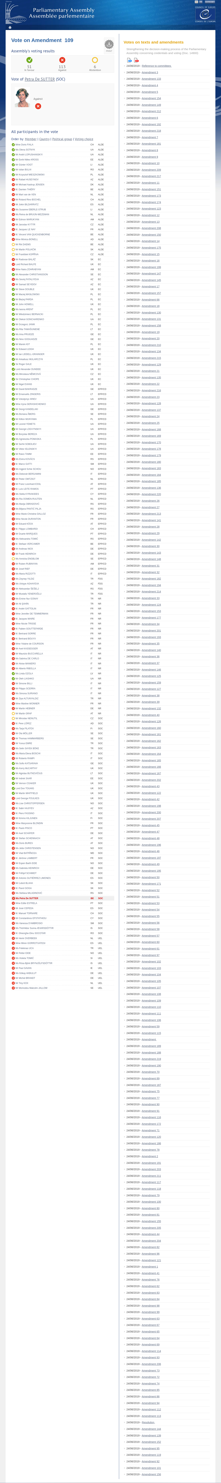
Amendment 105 (151, 981)
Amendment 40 (151, 715)
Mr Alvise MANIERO (26, 663)
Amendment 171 (151, 883)
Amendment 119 (151, 1454)
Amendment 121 (151, 1260)
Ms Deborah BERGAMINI (28, 474)
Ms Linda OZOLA (24, 673)
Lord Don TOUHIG (25, 788)
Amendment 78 (151, 1149)
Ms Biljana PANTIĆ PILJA (28, 509)
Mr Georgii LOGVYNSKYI (28, 429)
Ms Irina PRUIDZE (25, 334)
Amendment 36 (151, 656)
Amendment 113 (151, 1416)
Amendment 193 (151, 637)
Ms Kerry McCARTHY (26, 768)
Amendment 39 (151, 701)
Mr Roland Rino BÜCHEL (28, 199)
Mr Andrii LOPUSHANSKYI (29, 154)
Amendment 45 (151, 825)
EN (196, 2)
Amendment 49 (151, 864)
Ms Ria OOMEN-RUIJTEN (29, 499)
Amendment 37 (151, 663)
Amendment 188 (151, 1052)
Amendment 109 (151, 1000)
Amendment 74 (151, 1383)
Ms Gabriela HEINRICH (27, 868)
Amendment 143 (151, 552)
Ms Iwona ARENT (24, 309)
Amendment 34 (151, 624)
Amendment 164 (151, 753)
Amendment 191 (151, 1162)
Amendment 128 (151, 403)
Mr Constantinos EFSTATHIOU (31, 918)
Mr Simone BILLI (24, 683)
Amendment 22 (151, 383)
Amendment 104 (151, 974)
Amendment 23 (151, 397)
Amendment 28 (151, 526)
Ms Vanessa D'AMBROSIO (29, 923)
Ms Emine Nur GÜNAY (27, 598)
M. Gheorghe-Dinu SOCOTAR (31, 933)
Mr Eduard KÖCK (24, 524)
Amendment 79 (151, 1195)
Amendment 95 (151, 1448)
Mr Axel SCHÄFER (25, 833)
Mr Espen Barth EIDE (26, 863)
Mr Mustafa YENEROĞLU (28, 594)
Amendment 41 (151, 1273)
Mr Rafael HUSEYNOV (27, 179)
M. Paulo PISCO (24, 828)
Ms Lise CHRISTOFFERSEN (30, 803)
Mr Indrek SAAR (24, 778)
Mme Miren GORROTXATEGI (30, 943)
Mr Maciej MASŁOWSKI (28, 294)
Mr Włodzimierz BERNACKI (29, 314)
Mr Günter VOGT (24, 164)
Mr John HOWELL (25, 304)
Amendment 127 (151, 688)
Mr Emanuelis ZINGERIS (28, 394)
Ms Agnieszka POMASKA (28, 439)
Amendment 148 (151, 559)
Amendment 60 (151, 942)
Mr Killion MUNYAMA (26, 419)
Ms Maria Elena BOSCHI (28, 753)
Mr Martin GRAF (24, 713)
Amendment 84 (151, 1299)
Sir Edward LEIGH (25, 349)
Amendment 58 (151, 929)
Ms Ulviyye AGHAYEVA (27, 583)
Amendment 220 (151, 494)
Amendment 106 (151, 1020)
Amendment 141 (151, 520)
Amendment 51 (151, 896)
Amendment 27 (151, 507)
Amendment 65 (151, 1331)
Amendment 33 (151, 598)
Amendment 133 (151, 78)
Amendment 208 (151, 228)
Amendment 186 (151, 1143)
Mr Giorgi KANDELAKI (27, 409)
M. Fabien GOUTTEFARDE (29, 628)
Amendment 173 (151, 195)
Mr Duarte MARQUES (26, 533)
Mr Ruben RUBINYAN (26, 564)
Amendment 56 (151, 922)
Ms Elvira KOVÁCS (25, 459)
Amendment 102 (151, 961)
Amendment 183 (151, 468)
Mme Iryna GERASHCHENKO (31, 404)
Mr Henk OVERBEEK (26, 938)
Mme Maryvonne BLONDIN (29, 823)
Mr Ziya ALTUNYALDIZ (27, 698)
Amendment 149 (151, 104)
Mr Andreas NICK (24, 548)
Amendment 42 (151, 799)
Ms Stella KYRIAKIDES (27, 494)
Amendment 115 (151, 1033)
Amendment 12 (151, 215)
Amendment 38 (151, 695)
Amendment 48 (151, 838)
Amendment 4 (150, 85)
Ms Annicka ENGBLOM (27, 558)
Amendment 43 (151, 786)
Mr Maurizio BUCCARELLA (29, 653)
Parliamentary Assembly (51, 13)
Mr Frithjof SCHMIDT (26, 873)
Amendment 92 (151, 1461)
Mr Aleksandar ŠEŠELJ (27, 588)
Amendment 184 (151, 474)
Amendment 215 (151, 357)
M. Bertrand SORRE (26, 633)
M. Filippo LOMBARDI (27, 529)
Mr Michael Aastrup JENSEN (30, 184)
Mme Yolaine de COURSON (30, 643)
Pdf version (136, 60)
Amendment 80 (151, 1208)
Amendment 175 (151, 247)
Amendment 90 (151, 1104)
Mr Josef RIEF (23, 569)
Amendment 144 (151, 1428)
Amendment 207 (151, 818)
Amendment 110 (151, 1006)
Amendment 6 (150, 117)
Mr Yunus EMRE (24, 743)
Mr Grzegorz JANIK (25, 324)
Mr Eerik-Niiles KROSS (27, 159)
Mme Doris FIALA (24, 144)
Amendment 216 (151, 390)
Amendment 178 (151, 448)
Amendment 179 (151, 455)
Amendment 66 (151, 299)
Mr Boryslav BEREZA (26, 434)
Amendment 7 (150, 137)
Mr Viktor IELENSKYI (26, 449)
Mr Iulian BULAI (23, 169)
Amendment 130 (151, 312)
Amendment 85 (151, 1389)
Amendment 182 (151, 578)
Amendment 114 (151, 1351)
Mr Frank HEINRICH (26, 554)
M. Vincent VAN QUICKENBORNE (33, 234)
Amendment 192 (151, 124)
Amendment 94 (151, 1403)
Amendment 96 (151, 1253)
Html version (129, 60)
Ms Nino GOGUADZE (26, 339)
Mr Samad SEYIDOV (26, 284)
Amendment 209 (151, 169)
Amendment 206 (151, 1364)
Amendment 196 (151, 844)
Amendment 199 (151, 267)
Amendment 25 (151, 422)
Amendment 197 (151, 857)
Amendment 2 (150, 1156)
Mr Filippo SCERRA (25, 688)
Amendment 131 (151, 318)
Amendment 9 (150, 156)
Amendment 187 (151, 1085)
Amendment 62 (151, 1286)
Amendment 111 (151, 1013)
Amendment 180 (151, 461)
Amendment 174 (151, 202)
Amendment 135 (151, 377)
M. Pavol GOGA (24, 888)
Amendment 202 (151, 779)
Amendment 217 (151, 176)
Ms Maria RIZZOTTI (26, 573)
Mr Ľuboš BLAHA (24, 883)
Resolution (148, 1422)
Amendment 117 (151, 1182)
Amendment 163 (151, 747)
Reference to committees (157, 65)
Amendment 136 (151, 487)
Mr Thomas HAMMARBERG (30, 738)
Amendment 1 (150, 1266)
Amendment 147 (151, 273)
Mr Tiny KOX (22, 983)
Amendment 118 (151, 1188)
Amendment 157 (151, 293)
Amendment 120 (151, 1136)
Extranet (209, 2)
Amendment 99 (151, 1312)
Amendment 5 (150, 91)
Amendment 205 (151, 1227)
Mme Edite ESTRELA (26, 903)
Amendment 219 (151, 1058)
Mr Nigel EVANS (24, 384)
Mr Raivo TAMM (24, 454)
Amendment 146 (151, 669)
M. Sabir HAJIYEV (25, 808)
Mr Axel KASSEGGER (27, 648)
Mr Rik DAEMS (23, 244)
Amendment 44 (151, 1234)
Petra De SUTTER (40, 79)
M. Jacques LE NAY (26, 229)
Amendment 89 (151, 1078)
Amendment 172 (151, 1123)
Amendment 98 (151, 1305)
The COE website (205, 14)
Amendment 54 (151, 909)
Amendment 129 (151, 364)
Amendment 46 (151, 851)
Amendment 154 (151, 98)
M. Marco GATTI (24, 464)
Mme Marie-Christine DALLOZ (31, 514)
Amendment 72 (151, 1376)
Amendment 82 (151, 1247)
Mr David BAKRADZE (26, 389)
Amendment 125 (151, 676)
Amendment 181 (151, 143)
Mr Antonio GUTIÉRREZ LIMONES (33, 878)
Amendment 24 (151, 416)
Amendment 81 (151, 1214)
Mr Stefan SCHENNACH (28, 838)
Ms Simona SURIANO (27, 693)
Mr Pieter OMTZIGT (25, 479)
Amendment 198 (151, 805)
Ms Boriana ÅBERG (25, 414)
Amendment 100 (151, 1201)
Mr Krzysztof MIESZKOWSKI (30, 174)
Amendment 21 (151, 370)
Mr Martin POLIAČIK (26, 249)
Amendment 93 (151, 1357)
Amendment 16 (151, 260)
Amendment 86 (151, 1396)
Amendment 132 (151, 708)
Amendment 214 (151, 591)
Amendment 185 (151, 481)
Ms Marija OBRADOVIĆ (27, 504)
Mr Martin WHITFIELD (27, 793)
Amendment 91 (151, 1110)
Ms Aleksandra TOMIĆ (27, 539)
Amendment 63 (151, 1318)
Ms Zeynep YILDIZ (25, 579)
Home (10, 27)
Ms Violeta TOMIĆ (25, 958)
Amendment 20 (151, 338)
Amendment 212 (151, 111)
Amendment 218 (151, 130)
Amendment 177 (151, 617)
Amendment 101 (151, 1467)
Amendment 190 (151, 1065)
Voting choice (84, 139)
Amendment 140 (151, 650)
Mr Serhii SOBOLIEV (26, 444)
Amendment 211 (151, 1175)
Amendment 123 (151, 208)
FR (201, 2)
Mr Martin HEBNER (25, 708)
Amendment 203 (151, 1169)
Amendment (149, 1039)
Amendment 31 (151, 565)
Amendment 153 (151, 611)
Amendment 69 (151, 1344)
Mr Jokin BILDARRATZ (27, 204)
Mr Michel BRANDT (25, 978)
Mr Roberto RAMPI (25, 758)
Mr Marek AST (23, 344)
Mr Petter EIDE (23, 953)
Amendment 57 (151, 935)
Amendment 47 (151, 831)
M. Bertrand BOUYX (26, 638)
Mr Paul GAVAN (23, 968)
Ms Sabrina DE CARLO (27, 658)
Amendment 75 (151, 1091)
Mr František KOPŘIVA (27, 254)
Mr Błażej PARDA (24, 299)
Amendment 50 (151, 877)
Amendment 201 (151, 630)
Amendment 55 (151, 916)
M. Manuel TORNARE (27, 913)
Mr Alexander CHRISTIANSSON (32, 274)
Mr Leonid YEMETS (25, 424)
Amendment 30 (151, 546)
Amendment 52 (151, 890)
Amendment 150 (151, 234)
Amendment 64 (151, 1338)
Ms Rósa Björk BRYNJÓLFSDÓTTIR (34, 963)
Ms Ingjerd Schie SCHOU (28, 469)
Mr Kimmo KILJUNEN (26, 818)
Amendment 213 (151, 513)
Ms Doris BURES (24, 843)
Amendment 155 (151, 1221)
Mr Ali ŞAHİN (22, 603)
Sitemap (9, 1)
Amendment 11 (151, 182)
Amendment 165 (151, 760)
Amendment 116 (151, 1117)
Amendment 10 (151, 163)
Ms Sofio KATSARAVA (27, 763)
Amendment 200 (151, 812)
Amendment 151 (151, 189)
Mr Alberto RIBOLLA (26, 668)
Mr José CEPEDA (24, 908)
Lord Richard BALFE (26, 264)
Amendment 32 (151, 572)
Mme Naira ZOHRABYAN (28, 269)
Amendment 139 (151, 1435)
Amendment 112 (151, 1409)
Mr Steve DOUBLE (25, 289)
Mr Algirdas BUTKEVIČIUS (29, 773)
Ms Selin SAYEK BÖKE (27, 748)
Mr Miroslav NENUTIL (26, 718)
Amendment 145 (151, 280)
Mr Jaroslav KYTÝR (25, 224)
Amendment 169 (151, 435)
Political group (62, 139)
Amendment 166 (151, 766)
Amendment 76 (151, 1279)
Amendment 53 (151, 903)
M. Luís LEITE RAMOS (27, 489)
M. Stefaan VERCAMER (28, 544)
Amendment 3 (150, 72)
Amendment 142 (151, 539)
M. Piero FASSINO (25, 813)
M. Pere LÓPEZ (23, 723)
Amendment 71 (151, 1130)
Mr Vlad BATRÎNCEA (26, 853)
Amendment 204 (151, 1240)
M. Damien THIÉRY (25, 189)
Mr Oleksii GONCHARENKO (30, 319)
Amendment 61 (151, 948)
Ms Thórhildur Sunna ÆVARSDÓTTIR (35, 928)
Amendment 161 (151, 734)
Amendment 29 (151, 533)
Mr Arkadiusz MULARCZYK (29, 359)
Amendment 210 (151, 345)
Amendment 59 (151, 1026)
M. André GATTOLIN (26, 608)
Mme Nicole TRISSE (26, 623)
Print (109, 51)
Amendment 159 (151, 682)
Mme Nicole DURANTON (28, 519)
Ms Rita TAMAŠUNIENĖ (28, 329)
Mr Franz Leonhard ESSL (28, 484)
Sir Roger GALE (24, 364)
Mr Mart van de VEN (26, 194)
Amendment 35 (151, 643)
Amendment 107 (151, 987)
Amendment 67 (151, 1325)
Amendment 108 (151, 994)
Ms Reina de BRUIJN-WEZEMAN (32, 214)
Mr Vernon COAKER (26, 783)
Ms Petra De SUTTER (27, 898)
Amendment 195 (151, 870)
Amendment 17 (151, 286)
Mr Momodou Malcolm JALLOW (31, 988)
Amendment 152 (151, 1441)
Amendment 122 (151, 792)
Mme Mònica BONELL (27, 239)
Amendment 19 (151, 332)
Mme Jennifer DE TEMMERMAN (32, 613)
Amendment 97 (151, 955)
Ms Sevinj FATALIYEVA (27, 279)
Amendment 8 (150, 150)
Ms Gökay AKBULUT (26, 973)
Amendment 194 (151, 585)
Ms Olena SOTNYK (25, 149)
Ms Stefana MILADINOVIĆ (29, 893)
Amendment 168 (151, 429)
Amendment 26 (151, 500)
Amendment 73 (151, 1370)
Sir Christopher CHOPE (27, 379)
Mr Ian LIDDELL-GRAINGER (30, 354)
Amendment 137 (151, 409)
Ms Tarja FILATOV (25, 728)
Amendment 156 (151, 1474)
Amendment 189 (151, 1046)
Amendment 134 (151, 351)
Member (31, 139)
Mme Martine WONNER (28, 703)
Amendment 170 (151, 442)
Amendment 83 (151, 1292)
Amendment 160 (151, 727)
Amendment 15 (151, 254)
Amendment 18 (151, 306)
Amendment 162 (151, 740)
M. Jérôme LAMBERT (26, 858)
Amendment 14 (151, 241)
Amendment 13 (151, 221)
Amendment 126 (151, 721)
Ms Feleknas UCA (25, 948)
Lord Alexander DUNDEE (28, 369)
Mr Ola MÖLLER (24, 733)
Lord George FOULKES (27, 798)
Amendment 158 (151, 325)
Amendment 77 (151, 1097)
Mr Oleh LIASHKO (25, 678)
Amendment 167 (151, 773)
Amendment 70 (151, 1071)
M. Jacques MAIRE (25, 618)
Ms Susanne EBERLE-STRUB (31, 209)
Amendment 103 (151, 968)
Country (44, 139)
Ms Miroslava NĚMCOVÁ (28, 374)
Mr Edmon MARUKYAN (27, 219)
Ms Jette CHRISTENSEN (28, 848)
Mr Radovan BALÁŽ (26, 259)
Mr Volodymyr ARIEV (26, 399)
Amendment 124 (151, 604)
